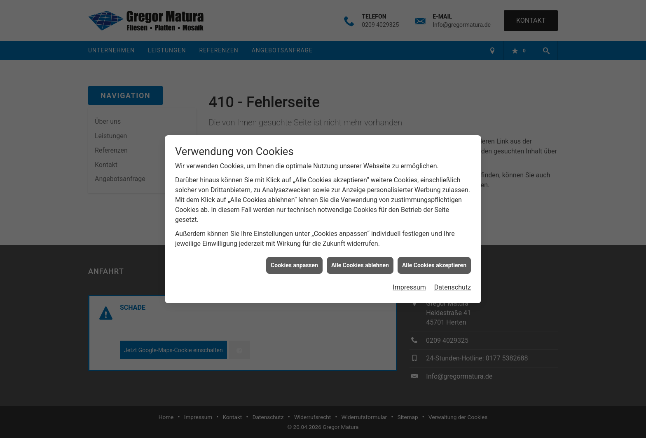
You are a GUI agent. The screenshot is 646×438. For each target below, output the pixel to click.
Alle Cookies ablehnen (360, 262)
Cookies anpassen (294, 262)
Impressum (409, 285)
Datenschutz (452, 285)
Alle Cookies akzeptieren (434, 262)
